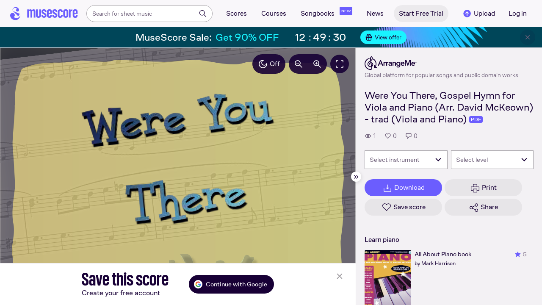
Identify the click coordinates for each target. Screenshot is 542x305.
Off (269, 64)
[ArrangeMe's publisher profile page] (441, 63)
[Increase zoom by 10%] (317, 64)
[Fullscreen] (339, 64)
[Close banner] (527, 37)
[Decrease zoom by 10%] (298, 64)
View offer (383, 37)
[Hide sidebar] (356, 177)
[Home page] (44, 13)
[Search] (203, 14)
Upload (478, 13)
